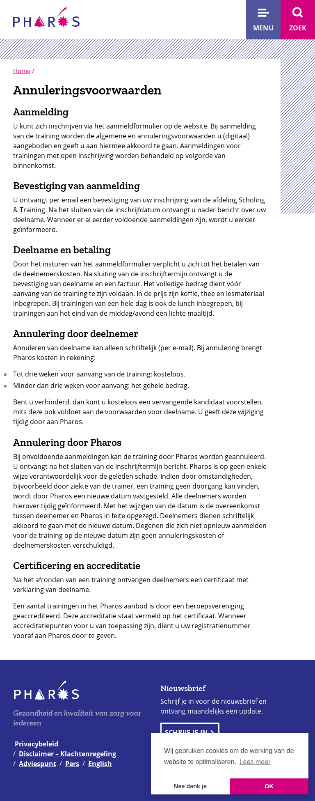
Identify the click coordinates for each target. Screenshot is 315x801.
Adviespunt (37, 763)
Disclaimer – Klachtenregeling (67, 753)
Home (21, 71)
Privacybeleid (36, 743)
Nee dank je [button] (190, 786)
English (100, 763)
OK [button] (269, 786)
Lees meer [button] (255, 761)
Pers (72, 763)
